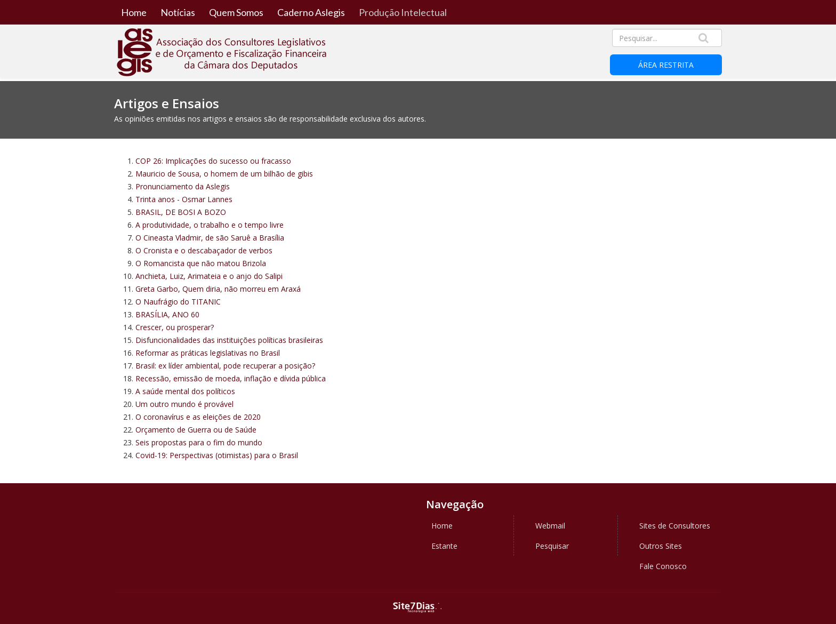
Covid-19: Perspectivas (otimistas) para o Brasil (216, 455)
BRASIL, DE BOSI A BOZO (180, 212)
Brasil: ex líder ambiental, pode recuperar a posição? (225, 366)
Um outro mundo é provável (184, 404)
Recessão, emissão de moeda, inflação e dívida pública (230, 378)
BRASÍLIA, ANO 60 (167, 314)
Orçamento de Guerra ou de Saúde (195, 430)
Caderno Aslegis (311, 12)
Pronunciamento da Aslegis (182, 186)
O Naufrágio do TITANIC (178, 302)
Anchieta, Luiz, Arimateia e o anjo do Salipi (209, 276)
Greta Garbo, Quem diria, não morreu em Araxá (218, 289)
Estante (444, 546)
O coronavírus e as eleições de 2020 (198, 417)
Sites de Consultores (674, 526)
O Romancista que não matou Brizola (200, 263)
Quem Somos (236, 12)
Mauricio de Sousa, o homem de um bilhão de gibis (224, 174)
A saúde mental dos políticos (185, 391)
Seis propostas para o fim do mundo (198, 442)
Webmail (550, 526)
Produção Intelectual (403, 12)
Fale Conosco (663, 566)
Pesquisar (552, 546)
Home (134, 12)
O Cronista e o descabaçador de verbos (203, 250)
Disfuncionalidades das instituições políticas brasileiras (229, 340)
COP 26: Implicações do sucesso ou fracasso (213, 161)
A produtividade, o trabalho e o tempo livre (209, 225)
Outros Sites (660, 546)
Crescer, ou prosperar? (174, 327)
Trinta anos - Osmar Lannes (183, 199)
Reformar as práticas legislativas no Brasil (207, 353)
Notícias (177, 12)
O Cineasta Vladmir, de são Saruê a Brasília (209, 238)
